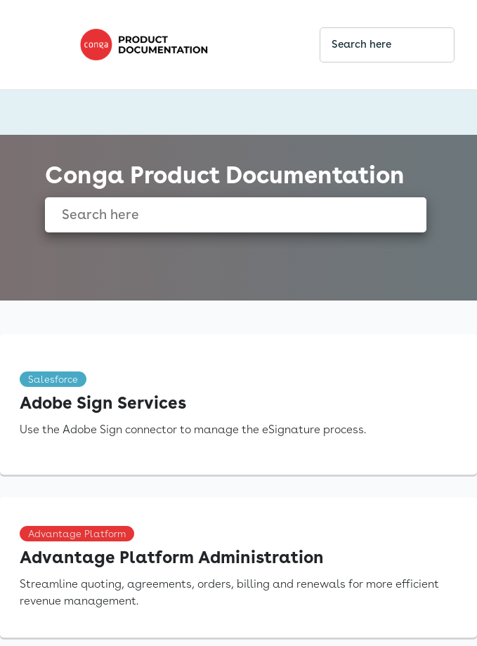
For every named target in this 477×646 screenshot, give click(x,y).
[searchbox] (428, 45)
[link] (188, 44)
